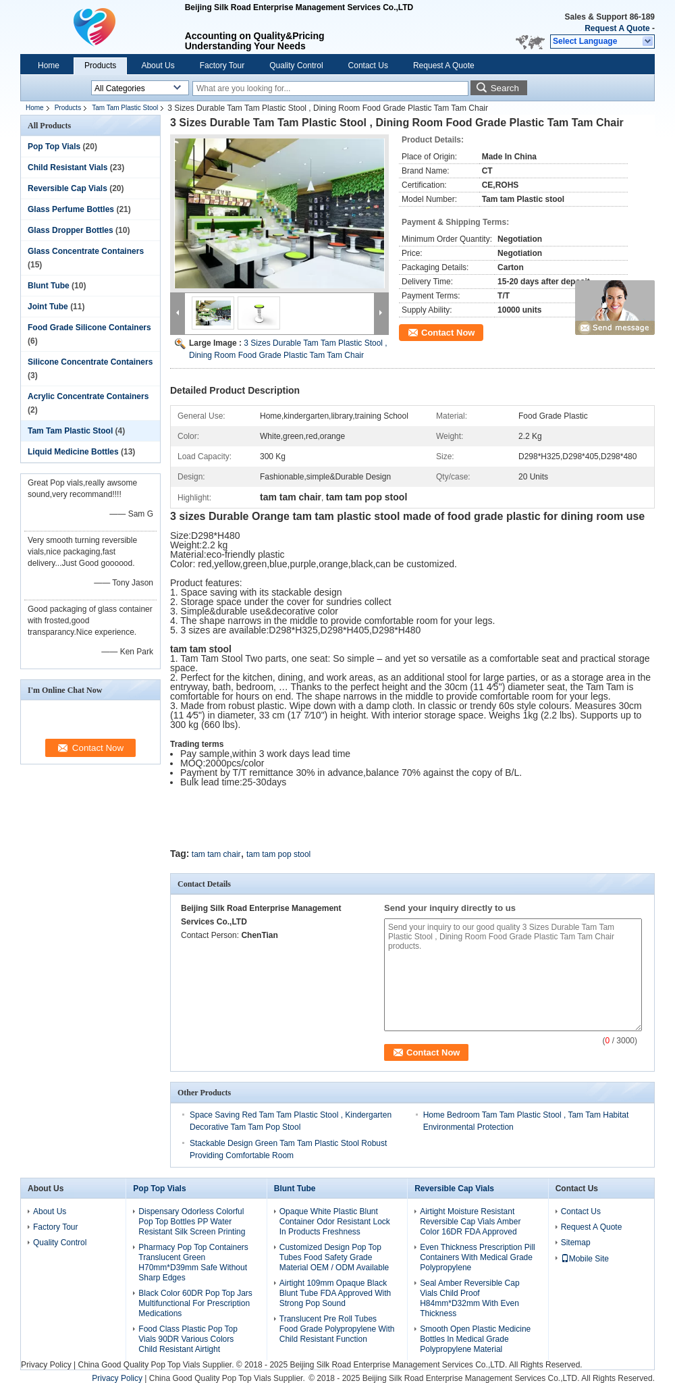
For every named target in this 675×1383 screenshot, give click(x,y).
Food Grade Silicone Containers (89, 327)
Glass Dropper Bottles (70, 230)
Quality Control (296, 65)
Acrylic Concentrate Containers (88, 396)
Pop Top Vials (54, 146)
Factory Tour (222, 65)
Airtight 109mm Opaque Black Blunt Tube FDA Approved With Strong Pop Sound (335, 1293)
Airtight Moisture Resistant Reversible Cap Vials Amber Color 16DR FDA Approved (470, 1221)
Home (48, 65)
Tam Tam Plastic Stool (125, 107)
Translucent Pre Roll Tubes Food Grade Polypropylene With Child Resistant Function (337, 1329)
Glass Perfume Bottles (71, 209)
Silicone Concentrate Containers (90, 362)
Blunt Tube (49, 285)
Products (100, 65)
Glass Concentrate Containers (86, 251)
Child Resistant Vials (67, 167)
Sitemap (576, 1242)
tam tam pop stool (278, 854)
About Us (157, 65)
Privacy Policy (46, 1364)
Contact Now (448, 333)
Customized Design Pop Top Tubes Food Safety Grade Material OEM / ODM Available (334, 1257)
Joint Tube (48, 306)
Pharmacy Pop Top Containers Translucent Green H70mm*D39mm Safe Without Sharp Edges (193, 1262)
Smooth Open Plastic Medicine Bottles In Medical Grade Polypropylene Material (475, 1339)
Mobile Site (585, 1258)
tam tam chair (216, 854)
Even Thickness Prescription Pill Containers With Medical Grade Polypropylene (477, 1257)
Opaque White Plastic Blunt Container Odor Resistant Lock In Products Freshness (334, 1221)
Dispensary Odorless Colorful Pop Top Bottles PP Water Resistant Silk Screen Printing (191, 1221)
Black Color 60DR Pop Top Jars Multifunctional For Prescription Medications (195, 1303)
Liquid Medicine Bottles (73, 451)
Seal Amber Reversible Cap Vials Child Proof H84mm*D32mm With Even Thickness (469, 1298)
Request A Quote (617, 28)
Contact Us (368, 65)
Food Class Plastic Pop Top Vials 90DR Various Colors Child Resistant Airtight (188, 1339)
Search (505, 88)
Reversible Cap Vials (67, 188)
